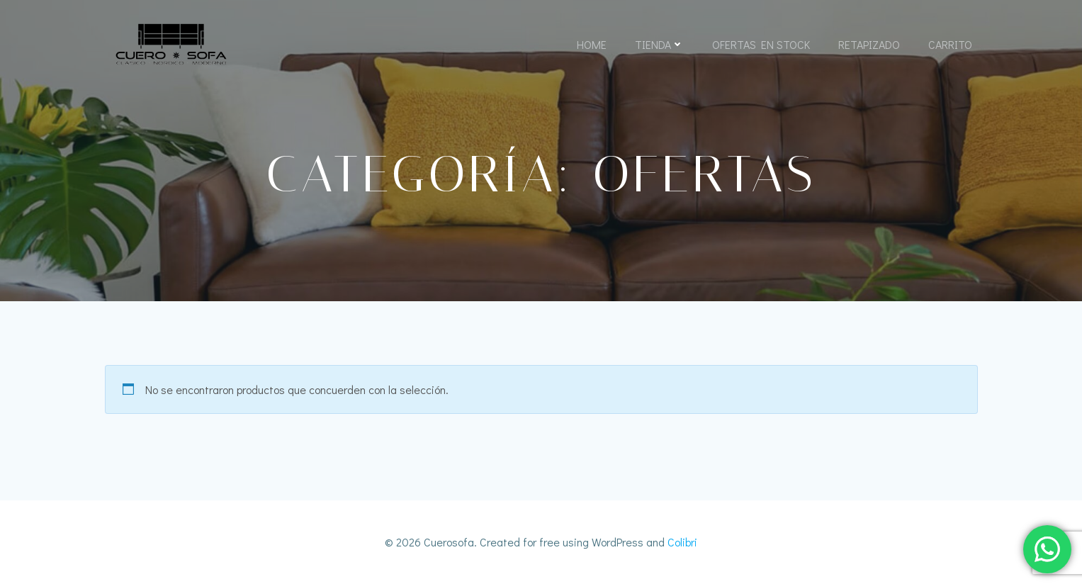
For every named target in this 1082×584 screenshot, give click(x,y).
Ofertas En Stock (761, 44)
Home (592, 44)
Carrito (950, 44)
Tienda (659, 44)
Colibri (682, 541)
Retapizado (869, 44)
